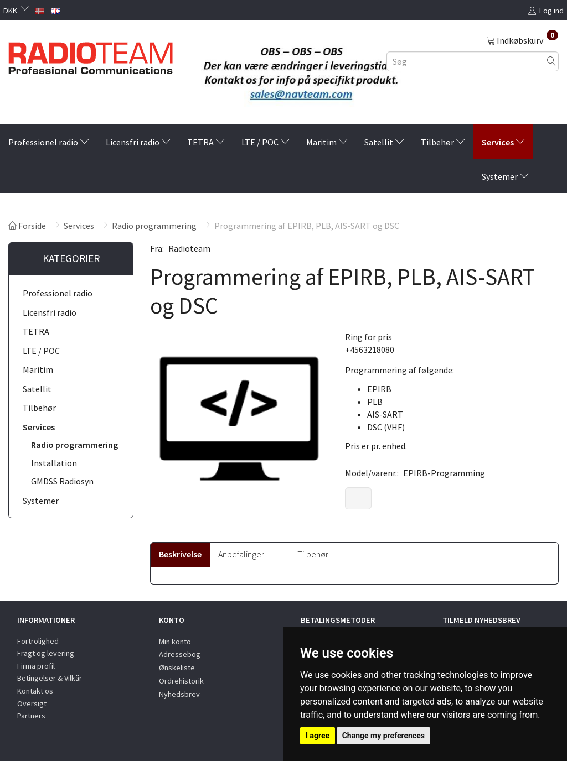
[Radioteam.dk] (90, 55)
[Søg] (551, 61)
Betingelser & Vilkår (49, 678)
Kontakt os (35, 691)
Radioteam (189, 248)
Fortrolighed (38, 641)
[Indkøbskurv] (522, 40)
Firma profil (36, 666)
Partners (31, 716)
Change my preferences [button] (383, 735)
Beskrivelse (180, 554)
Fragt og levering (45, 653)
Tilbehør (312, 554)
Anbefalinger (241, 554)
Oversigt (32, 703)
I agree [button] (317, 735)
